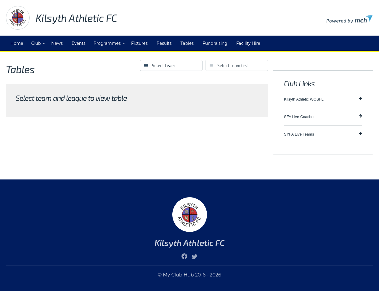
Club (36, 43)
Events (79, 43)
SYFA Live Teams (323, 133)
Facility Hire (248, 43)
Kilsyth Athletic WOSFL (323, 98)
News (57, 43)
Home (16, 43)
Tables (187, 43)
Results (164, 43)
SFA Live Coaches (323, 116)
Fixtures (139, 43)
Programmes (107, 43)
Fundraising (215, 43)
